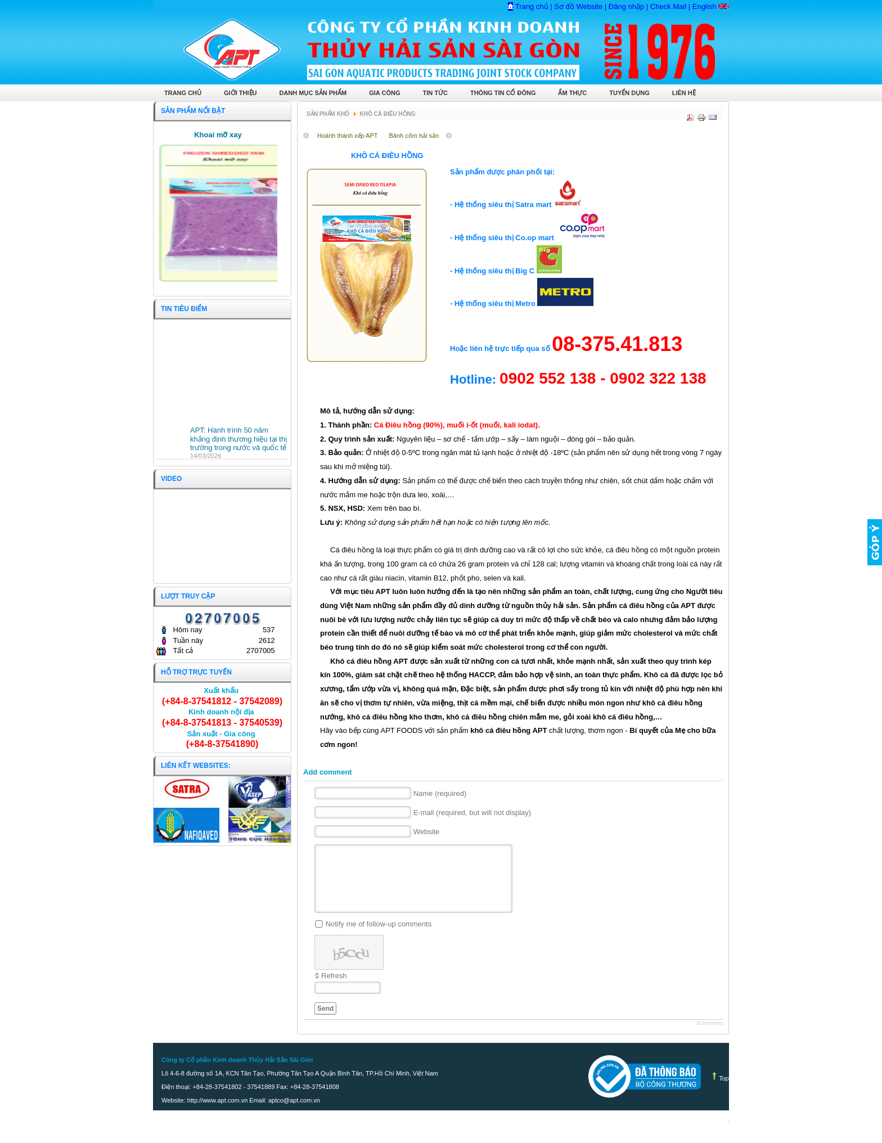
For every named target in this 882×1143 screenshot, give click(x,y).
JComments (709, 1037)
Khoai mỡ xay (218, 134)
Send (325, 1022)
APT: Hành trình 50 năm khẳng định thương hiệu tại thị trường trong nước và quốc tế (238, 441)
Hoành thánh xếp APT (347, 135)
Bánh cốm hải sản (414, 135)
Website (426, 831)
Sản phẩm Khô (328, 114)
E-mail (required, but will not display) (472, 812)
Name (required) (440, 793)
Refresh (334, 989)
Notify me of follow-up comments (379, 937)
